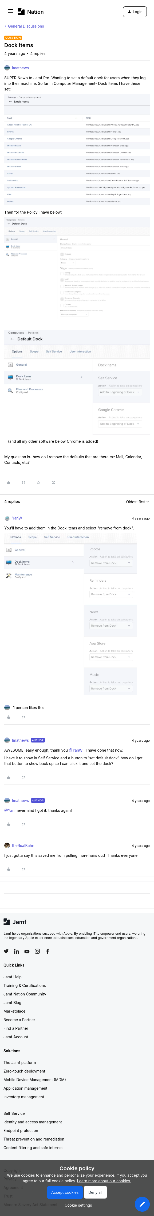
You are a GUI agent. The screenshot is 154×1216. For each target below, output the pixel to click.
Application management (25, 1088)
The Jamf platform (19, 1062)
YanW (17, 518)
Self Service (14, 1113)
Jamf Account (15, 1037)
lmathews (20, 68)
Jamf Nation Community (24, 994)
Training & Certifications (24, 985)
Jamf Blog (12, 1002)
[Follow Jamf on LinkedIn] (16, 951)
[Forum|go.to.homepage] (31, 11)
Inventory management (23, 1096)
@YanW (75, 750)
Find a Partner (15, 1028)
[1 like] (24, 707)
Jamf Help (12, 977)
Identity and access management (32, 1122)
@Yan (9, 810)
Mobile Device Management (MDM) (34, 1079)
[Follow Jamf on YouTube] (27, 951)
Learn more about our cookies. (104, 1181)
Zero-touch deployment (24, 1071)
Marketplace (14, 1011)
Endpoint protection (20, 1130)
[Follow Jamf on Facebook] (47, 951)
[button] (10, 12)
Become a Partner (19, 1019)
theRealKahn (23, 845)
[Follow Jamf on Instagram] (37, 951)
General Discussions (26, 26)
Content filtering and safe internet (33, 1147)
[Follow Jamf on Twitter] (6, 951)
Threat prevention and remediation (33, 1139)
